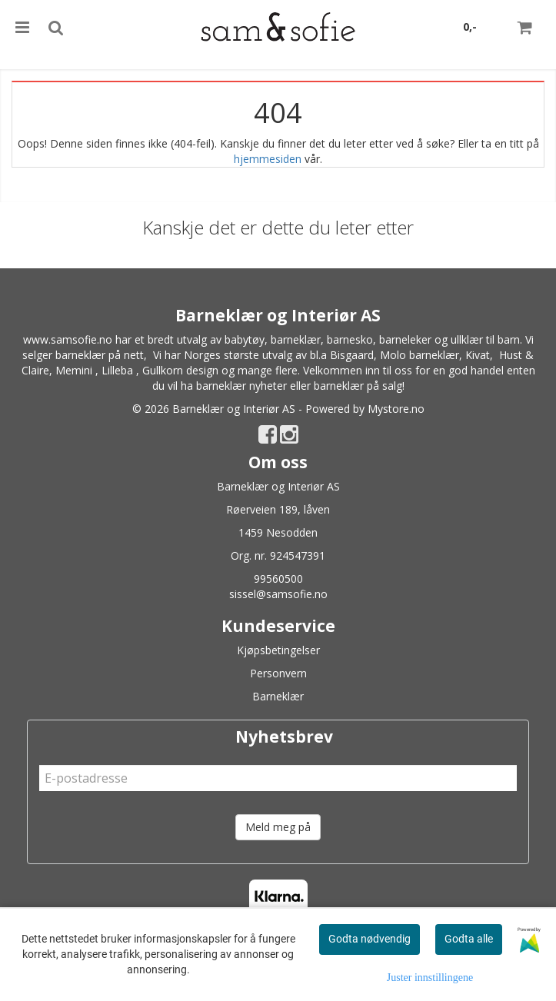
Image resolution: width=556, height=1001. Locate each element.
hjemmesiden (267, 158)
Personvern (278, 673)
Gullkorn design (180, 370)
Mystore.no (396, 408)
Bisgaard (352, 355)
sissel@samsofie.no (278, 594)
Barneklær (278, 696)
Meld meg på (278, 827)
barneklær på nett (99, 355)
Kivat (477, 355)
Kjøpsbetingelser (278, 650)
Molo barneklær (419, 355)
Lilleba (117, 370)
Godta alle (468, 939)
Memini (73, 370)
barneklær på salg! (359, 385)
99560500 (278, 578)
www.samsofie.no (67, 339)
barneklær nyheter (241, 385)
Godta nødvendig (369, 939)
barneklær (296, 339)
